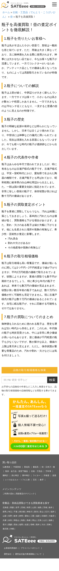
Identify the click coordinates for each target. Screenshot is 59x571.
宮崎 (49, 524)
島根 (29, 520)
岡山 (34, 520)
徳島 (51, 520)
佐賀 (27, 524)
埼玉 (10, 512)
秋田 (29, 507)
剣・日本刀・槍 (48, 467)
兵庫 (4, 520)
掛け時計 (15, 475)
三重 (32, 516)
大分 (43, 524)
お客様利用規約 (10, 548)
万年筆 (48, 471)
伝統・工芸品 (36, 471)
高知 (15, 524)
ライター (36, 475)
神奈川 (29, 512)
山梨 (4, 516)
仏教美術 (6, 467)
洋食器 (46, 475)
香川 (4, 524)
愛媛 (10, 524)
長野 (10, 516)
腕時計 (5, 475)
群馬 (4, 512)
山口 (45, 520)
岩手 (17, 507)
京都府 (44, 516)
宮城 (23, 507)
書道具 (36, 467)
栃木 (51, 507)
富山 (41, 512)
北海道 (5, 507)
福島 (40, 507)
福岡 (21, 524)
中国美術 (17, 467)
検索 (52, 380)
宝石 (35, 480)
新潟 (36, 512)
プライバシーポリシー (30, 548)
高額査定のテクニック (25, 494)
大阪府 (51, 516)
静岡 (21, 516)
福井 (52, 512)
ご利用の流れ (8, 494)
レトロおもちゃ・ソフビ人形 (17, 480)
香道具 (27, 467)
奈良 (10, 520)
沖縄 (12, 529)
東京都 (22, 512)
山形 (34, 507)
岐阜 (15, 516)
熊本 (38, 524)
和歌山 (16, 520)
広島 (40, 520)
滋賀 (38, 516)
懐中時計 (26, 475)
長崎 (32, 524)
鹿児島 (5, 529)
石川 (47, 512)
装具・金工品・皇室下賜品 (16, 471)
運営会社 (7, 554)
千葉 (15, 512)
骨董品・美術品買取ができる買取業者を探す (26, 503)
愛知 (27, 516)
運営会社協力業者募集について (28, 554)
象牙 (42, 480)
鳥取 (23, 520)
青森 (12, 507)
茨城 (45, 507)
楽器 (54, 475)
